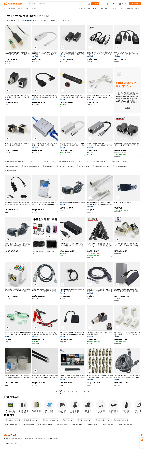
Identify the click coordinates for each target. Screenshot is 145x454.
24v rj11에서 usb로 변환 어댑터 (14, 162)
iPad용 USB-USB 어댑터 (124, 424)
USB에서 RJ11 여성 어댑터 (101, 166)
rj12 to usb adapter (34, 162)
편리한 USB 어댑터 (107, 424)
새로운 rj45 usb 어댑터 (12, 420)
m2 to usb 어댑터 (11, 424)
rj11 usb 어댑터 (49, 162)
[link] (142, 435)
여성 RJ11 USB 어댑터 (99, 162)
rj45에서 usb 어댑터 (11, 166)
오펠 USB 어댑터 (76, 424)
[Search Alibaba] (57, 4)
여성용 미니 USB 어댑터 (31, 420)
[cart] (114, 4)
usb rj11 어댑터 (47, 166)
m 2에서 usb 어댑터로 (45, 424)
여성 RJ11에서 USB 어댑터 (66, 162)
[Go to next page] (88, 392)
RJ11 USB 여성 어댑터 (28, 424)
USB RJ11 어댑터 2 (83, 166)
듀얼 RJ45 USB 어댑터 (84, 420)
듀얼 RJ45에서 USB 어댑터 (64, 166)
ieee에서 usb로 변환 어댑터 (50, 420)
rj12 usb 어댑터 (68, 420)
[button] (89, 3)
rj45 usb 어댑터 (10, 170)
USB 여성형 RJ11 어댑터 (102, 420)
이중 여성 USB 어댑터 (120, 166)
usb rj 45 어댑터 (91, 424)
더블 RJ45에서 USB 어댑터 (30, 166)
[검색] (95, 3)
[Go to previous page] (56, 392)
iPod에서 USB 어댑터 (121, 420)
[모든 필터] (11, 20)
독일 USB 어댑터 (61, 424)
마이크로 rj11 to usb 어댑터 (118, 162)
